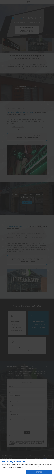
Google (17, 467)
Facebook (21, 467)
